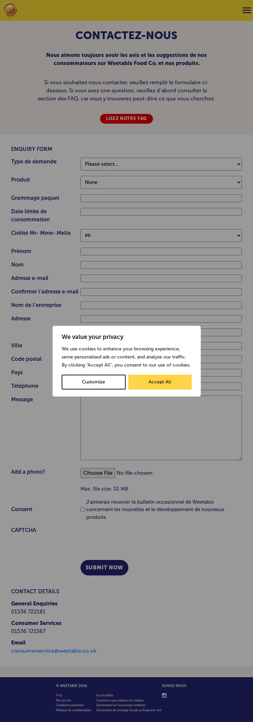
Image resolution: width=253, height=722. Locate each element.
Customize (93, 382)
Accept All (160, 382)
